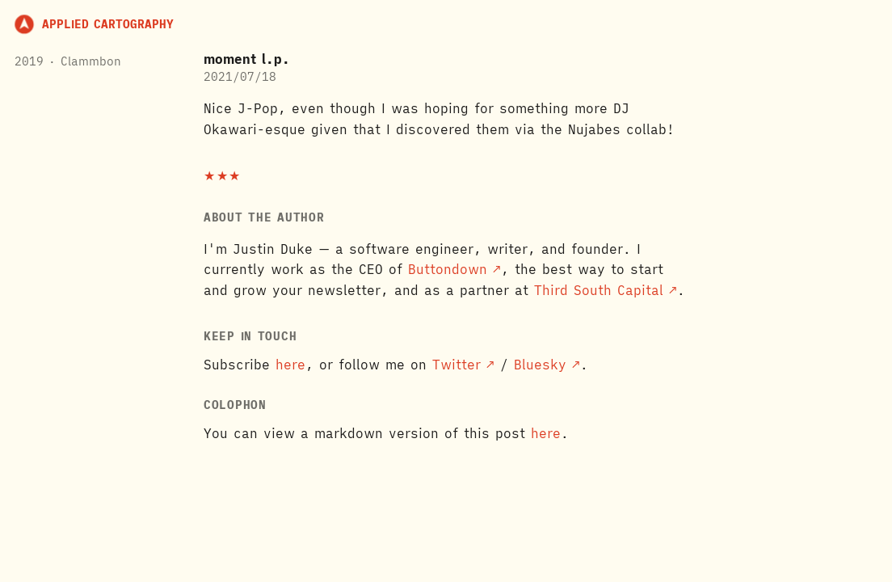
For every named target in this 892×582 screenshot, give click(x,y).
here (290, 364)
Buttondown (447, 269)
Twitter (456, 364)
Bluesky (540, 364)
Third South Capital (598, 290)
